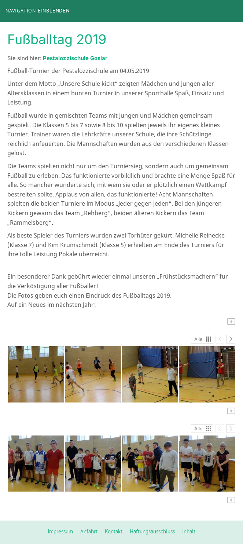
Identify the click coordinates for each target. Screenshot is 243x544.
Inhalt (188, 531)
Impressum (60, 531)
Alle (198, 339)
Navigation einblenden (37, 10)
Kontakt (113, 531)
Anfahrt (88, 531)
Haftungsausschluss (152, 531)
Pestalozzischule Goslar (75, 58)
